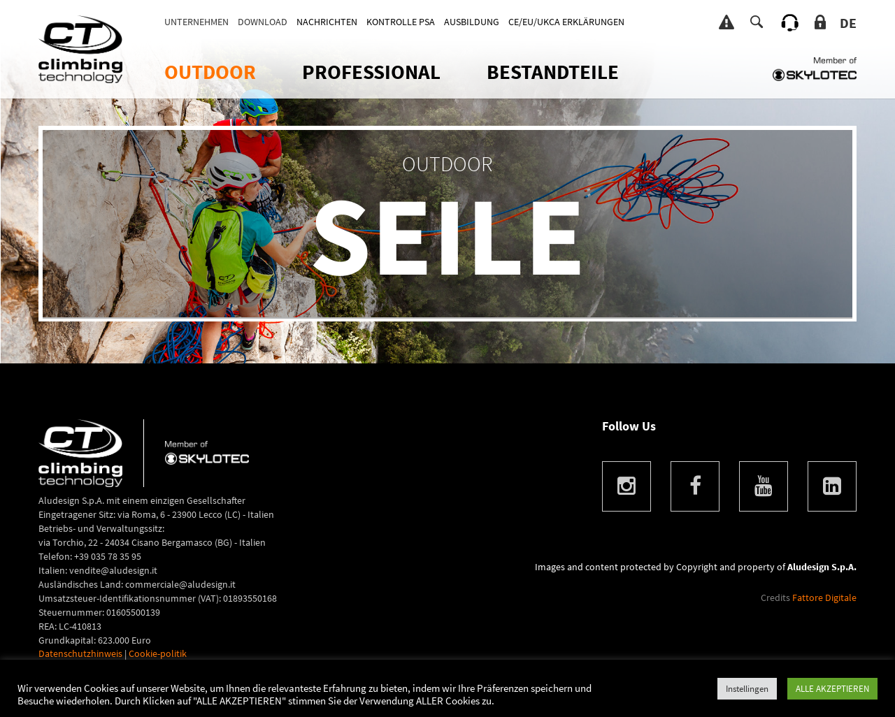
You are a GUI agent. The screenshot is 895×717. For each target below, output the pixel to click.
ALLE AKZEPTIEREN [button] (832, 689)
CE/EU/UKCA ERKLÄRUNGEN (566, 21)
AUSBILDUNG (471, 21)
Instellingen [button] (747, 689)
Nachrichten (326, 21)
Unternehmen (196, 21)
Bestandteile (553, 72)
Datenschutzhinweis (80, 653)
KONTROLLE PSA (400, 21)
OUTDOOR (210, 72)
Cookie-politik (158, 653)
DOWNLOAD (262, 21)
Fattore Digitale (824, 597)
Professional (371, 72)
